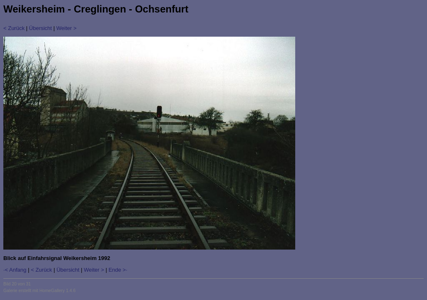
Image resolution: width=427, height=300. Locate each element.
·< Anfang (14, 270)
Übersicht (40, 28)
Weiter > (66, 28)
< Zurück (14, 28)
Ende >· (117, 270)
